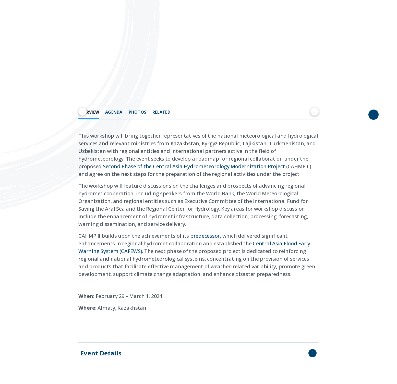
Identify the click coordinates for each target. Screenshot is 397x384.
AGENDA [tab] (114, 112)
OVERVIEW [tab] (88, 112)
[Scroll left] (82, 111)
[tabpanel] (198, 229)
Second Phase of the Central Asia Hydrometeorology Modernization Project (194, 166)
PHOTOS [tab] (138, 112)
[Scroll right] (314, 111)
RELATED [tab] (161, 112)
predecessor (205, 235)
